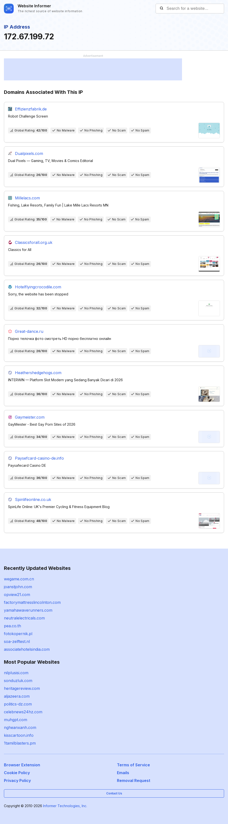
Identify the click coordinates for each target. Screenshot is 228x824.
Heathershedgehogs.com (38, 372)
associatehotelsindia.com (27, 649)
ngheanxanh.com (20, 727)
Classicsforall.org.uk (33, 242)
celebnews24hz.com (23, 711)
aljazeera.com (17, 696)
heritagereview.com (22, 688)
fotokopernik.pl (18, 633)
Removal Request (133, 780)
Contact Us (114, 793)
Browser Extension (22, 764)
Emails (123, 772)
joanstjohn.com (18, 586)
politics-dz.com (18, 704)
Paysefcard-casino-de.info (39, 458)
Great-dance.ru (29, 331)
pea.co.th (12, 625)
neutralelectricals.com (24, 618)
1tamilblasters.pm (20, 743)
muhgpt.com (15, 719)
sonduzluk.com (18, 680)
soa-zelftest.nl (17, 641)
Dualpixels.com (29, 153)
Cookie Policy (17, 772)
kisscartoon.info (19, 735)
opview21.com (17, 594)
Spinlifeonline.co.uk (33, 499)
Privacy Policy (17, 780)
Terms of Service (133, 764)
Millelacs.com (27, 197)
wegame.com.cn (19, 578)
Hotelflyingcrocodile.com (38, 286)
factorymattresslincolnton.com (32, 602)
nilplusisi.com (16, 672)
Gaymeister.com (30, 417)
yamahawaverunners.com (28, 610)
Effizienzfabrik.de (31, 109)
